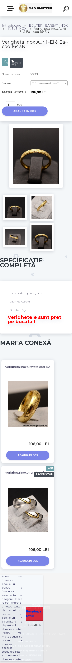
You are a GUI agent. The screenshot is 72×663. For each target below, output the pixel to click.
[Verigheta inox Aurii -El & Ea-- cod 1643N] (36, 125)
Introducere (11, 25)
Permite (34, 624)
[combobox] (49, 83)
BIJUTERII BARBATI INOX (48, 25)
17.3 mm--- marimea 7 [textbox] (45, 83)
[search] (66, 9)
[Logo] (35, 8)
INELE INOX (17, 28)
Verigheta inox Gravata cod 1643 (28, 367)
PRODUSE (11, 8)
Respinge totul (33, 614)
